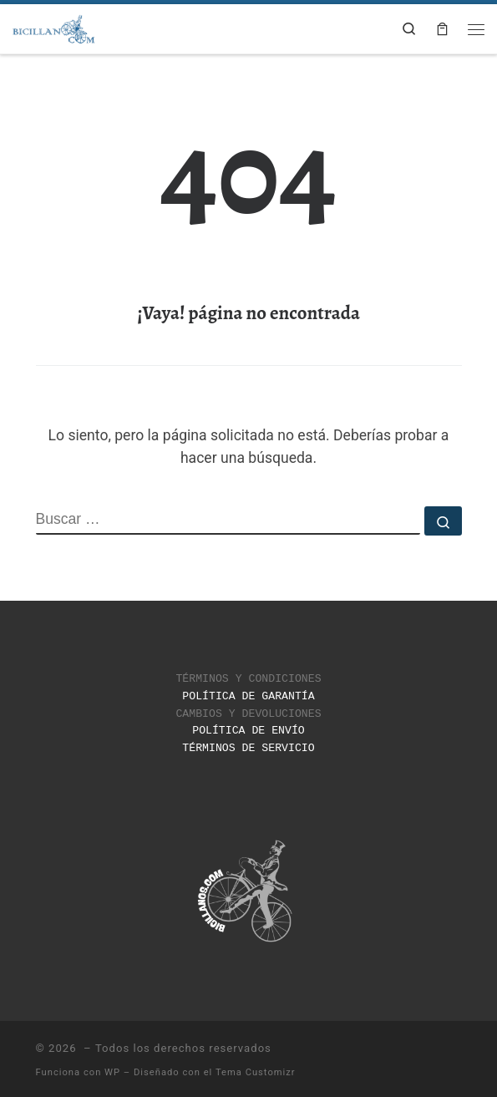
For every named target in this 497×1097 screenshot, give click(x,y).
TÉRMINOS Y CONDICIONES (248, 677)
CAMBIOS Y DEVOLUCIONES (248, 711)
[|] (54, 27)
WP (112, 1068)
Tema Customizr (256, 1068)
